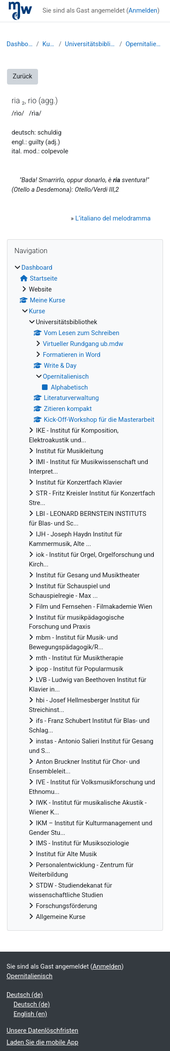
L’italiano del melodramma (112, 218)
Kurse (48, 44)
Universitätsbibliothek (90, 44)
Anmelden (142, 10)
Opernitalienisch (144, 44)
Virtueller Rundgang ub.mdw (83, 344)
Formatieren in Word (72, 355)
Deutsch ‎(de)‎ (25, 995)
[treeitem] (85, 592)
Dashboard (20, 44)
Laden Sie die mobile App (42, 1042)
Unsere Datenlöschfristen (42, 1030)
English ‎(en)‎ (30, 1014)
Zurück (22, 76)
